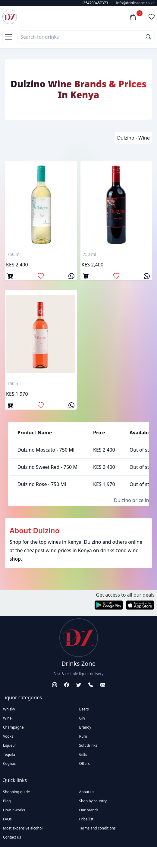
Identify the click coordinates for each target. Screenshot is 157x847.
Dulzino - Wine (133, 137)
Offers (84, 763)
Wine (7, 718)
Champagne (13, 727)
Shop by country (93, 801)
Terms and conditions (97, 828)
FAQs (7, 819)
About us (86, 791)
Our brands (89, 810)
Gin (82, 718)
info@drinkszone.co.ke (135, 2)
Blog (7, 801)
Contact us (12, 837)
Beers (84, 709)
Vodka (8, 736)
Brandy (85, 727)
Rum (83, 736)
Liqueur (9, 745)
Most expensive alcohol (22, 828)
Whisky (9, 709)
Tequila (9, 754)
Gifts (83, 754)
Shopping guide (16, 791)
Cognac (9, 763)
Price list (86, 819)
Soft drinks (88, 745)
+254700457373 (94, 2)
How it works (14, 810)
